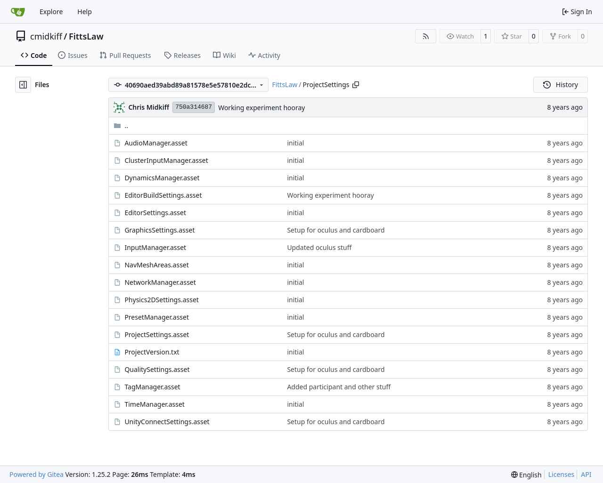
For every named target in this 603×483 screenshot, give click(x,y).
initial (295, 142)
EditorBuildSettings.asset (163, 195)
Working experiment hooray (261, 107)
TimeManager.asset (154, 404)
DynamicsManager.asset (161, 177)
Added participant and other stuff (339, 386)
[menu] (526, 474)
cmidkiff (46, 36)
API (586, 474)
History (560, 84)
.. (121, 125)
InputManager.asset (155, 247)
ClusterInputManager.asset (166, 160)
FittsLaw (86, 36)
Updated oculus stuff (319, 247)
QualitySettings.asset (156, 369)
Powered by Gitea (36, 474)
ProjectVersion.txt (151, 351)
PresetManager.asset (156, 317)
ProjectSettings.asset (156, 334)
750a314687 (193, 107)
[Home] (18, 11)
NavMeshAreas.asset (156, 264)
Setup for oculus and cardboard (335, 229)
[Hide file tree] (23, 85)
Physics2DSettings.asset (161, 299)
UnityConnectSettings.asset (166, 421)
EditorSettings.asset (155, 212)
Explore (51, 11)
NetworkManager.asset (160, 282)
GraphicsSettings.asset (159, 229)
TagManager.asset (152, 386)
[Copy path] (355, 84)
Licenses (561, 474)
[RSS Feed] (426, 36)
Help (84, 11)
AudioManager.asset (155, 142)
